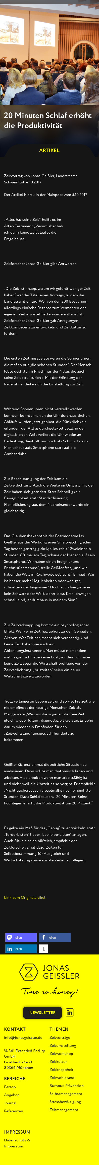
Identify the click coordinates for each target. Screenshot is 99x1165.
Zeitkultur (58, 1061)
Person (10, 1086)
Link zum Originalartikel (24, 897)
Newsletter (42, 1012)
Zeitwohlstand (61, 1077)
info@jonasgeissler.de (23, 1037)
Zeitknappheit (61, 1069)
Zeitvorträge (59, 1037)
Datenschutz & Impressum (17, 1143)
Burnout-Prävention (66, 1085)
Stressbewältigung (65, 1101)
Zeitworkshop (61, 1053)
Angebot (11, 1095)
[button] (21, 937)
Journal (10, 1103)
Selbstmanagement (65, 1093)
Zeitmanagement (63, 1109)
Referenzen (13, 1111)
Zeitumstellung (62, 1045)
